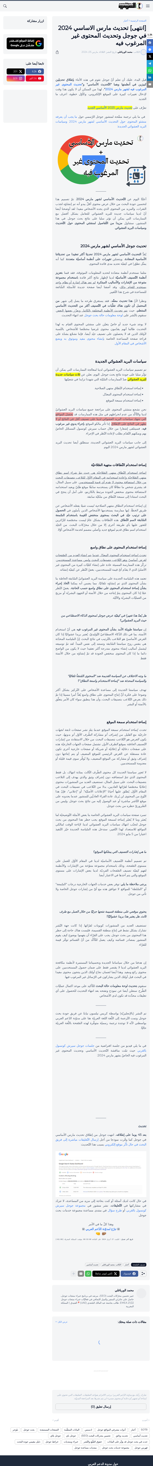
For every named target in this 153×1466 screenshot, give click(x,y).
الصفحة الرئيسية (138, 20)
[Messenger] (150, 49)
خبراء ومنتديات (71, 1441)
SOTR (144, 1429)
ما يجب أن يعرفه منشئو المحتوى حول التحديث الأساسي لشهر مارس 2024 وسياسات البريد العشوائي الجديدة (100, 121)
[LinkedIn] (150, 75)
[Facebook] (150, 42)
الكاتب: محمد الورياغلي (111, 1264)
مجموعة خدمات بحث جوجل (115, 1447)
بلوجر (15, 1429)
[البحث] (5, 6)
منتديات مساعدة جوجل (85, 1447)
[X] (150, 55)
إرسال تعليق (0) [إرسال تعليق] (101, 1407)
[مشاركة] (58, 52)
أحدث (145, 1420)
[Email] (150, 82)
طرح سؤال (115, 1210)
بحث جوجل (29, 1429)
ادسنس (88, 1429)
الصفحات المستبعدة (49, 1429)
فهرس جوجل (141, 1447)
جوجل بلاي (55, 1435)
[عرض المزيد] (73, 1274)
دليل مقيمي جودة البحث (28, 1441)
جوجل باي (71, 1435)
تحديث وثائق (122, 1435)
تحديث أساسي (92, 1264)
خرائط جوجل (52, 1441)
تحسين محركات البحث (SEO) (95, 1435)
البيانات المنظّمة (71, 1429)
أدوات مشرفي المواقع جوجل (111, 1429)
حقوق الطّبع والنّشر (93, 1441)
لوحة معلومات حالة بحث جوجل (103, 315)
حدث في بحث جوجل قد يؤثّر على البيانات (127, 1441)
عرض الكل (63, 1321)
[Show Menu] (148, 6)
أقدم (56, 1420)
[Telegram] (150, 62)
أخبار (125, 20)
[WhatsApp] (150, 69)
